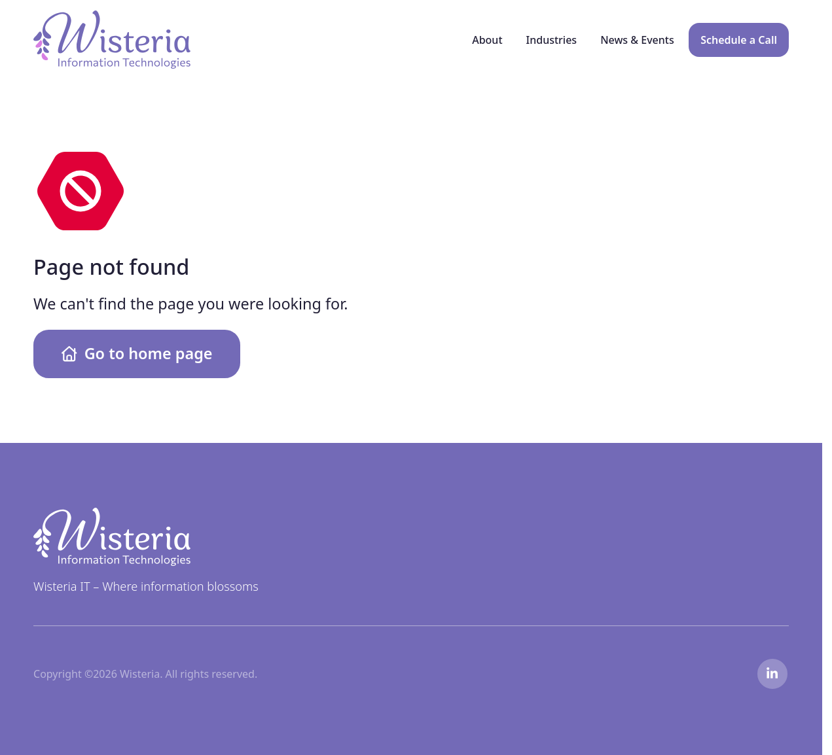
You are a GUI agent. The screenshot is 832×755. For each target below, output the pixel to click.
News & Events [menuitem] (637, 40)
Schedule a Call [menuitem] (738, 40)
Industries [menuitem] (551, 40)
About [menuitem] (487, 40)
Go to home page (137, 353)
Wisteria (53, 17)
